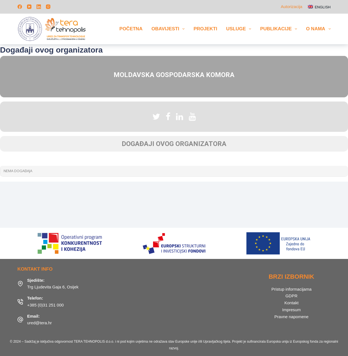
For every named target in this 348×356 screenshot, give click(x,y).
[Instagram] (48, 6)
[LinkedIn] (38, 6)
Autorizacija (291, 6)
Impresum (291, 309)
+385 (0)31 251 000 (45, 305)
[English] (319, 7)
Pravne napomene (292, 316)
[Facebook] (20, 6)
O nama (318, 29)
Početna (131, 28)
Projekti (205, 28)
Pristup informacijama (291, 289)
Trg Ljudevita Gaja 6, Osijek (53, 287)
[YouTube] (29, 6)
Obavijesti (169, 29)
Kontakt (291, 302)
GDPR (291, 295)
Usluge (239, 29)
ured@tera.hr (39, 322)
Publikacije (279, 29)
